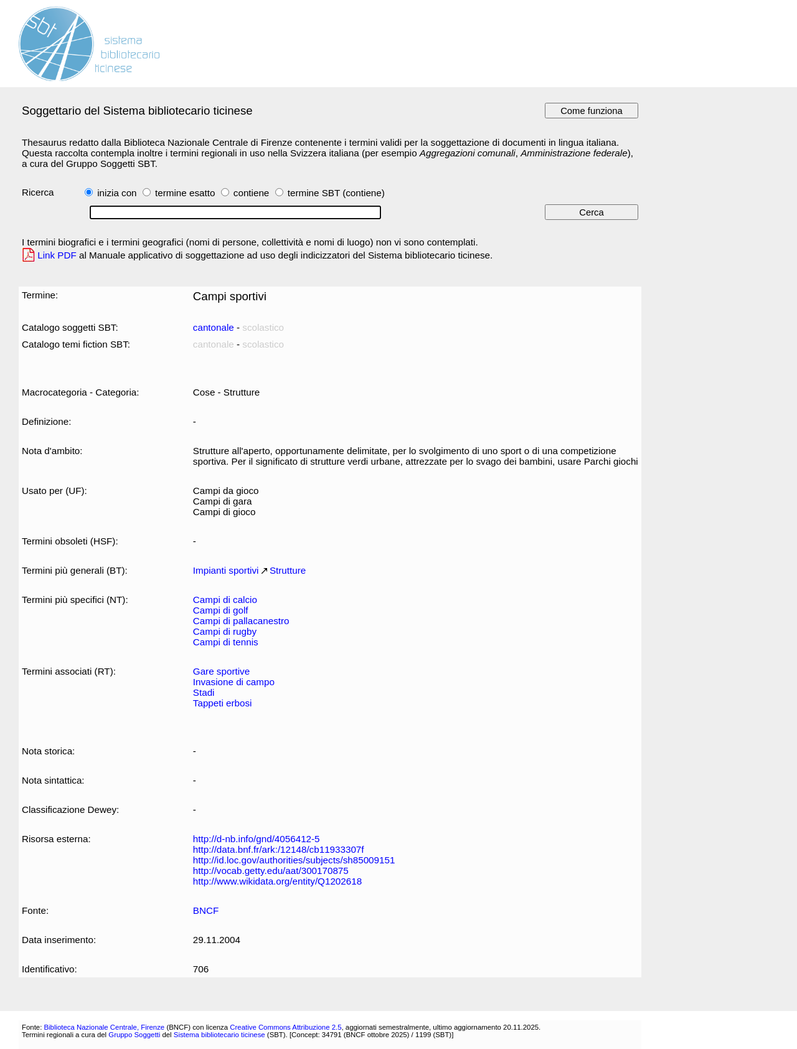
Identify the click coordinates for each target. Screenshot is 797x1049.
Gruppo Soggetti (134, 1034)
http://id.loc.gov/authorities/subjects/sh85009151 (294, 860)
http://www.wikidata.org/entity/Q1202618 (277, 881)
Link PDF (57, 255)
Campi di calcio (225, 599)
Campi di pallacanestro (241, 620)
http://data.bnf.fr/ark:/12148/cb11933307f (278, 849)
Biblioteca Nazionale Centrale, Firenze (104, 1027)
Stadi (204, 692)
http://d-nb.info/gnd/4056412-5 (256, 838)
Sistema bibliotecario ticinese (219, 1034)
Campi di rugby (225, 631)
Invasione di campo (234, 681)
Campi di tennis (225, 642)
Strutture (288, 570)
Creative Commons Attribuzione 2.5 (285, 1027)
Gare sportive (221, 671)
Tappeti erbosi (222, 703)
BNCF (206, 910)
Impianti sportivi (226, 570)
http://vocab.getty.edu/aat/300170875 (271, 870)
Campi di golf (220, 610)
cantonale (213, 327)
